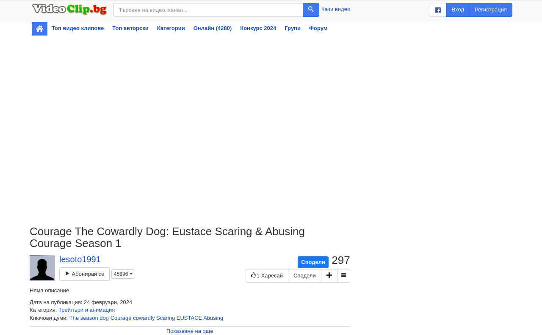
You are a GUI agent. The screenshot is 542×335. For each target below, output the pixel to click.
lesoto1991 (80, 259)
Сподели (313, 262)
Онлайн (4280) (213, 28)
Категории (171, 28)
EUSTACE (189, 318)
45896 (123, 274)
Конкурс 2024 (258, 28)
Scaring (165, 318)
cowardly (144, 318)
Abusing (213, 318)
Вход (458, 9)
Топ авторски (130, 28)
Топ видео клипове (78, 28)
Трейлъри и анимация (86, 310)
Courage (121, 318)
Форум (318, 28)
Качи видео (335, 9)
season (89, 318)
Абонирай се (84, 274)
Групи (293, 28)
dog (104, 318)
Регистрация (491, 9)
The (74, 318)
